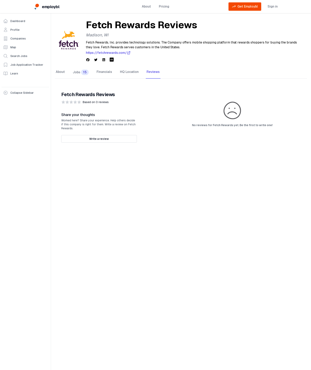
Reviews (153, 72)
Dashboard (14, 21)
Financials (104, 72)
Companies (14, 38)
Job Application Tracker (23, 64)
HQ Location (129, 72)
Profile (11, 29)
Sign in (273, 6)
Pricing (164, 6)
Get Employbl (245, 7)
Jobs (81, 72)
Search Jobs (15, 56)
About (146, 6)
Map (9, 47)
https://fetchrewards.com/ (108, 53)
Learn (10, 73)
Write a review (99, 138)
